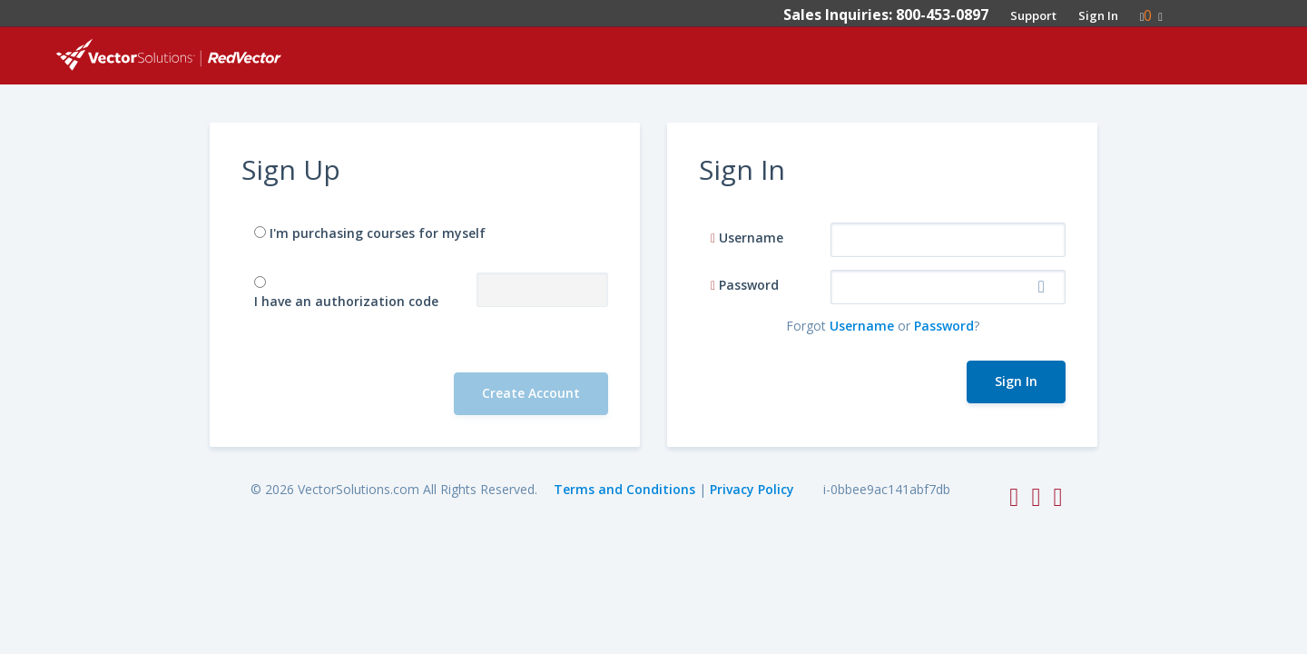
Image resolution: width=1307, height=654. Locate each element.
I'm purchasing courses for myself (378, 233)
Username (751, 237)
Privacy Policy (752, 489)
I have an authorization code (346, 301)
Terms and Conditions (624, 489)
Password (749, 284)
